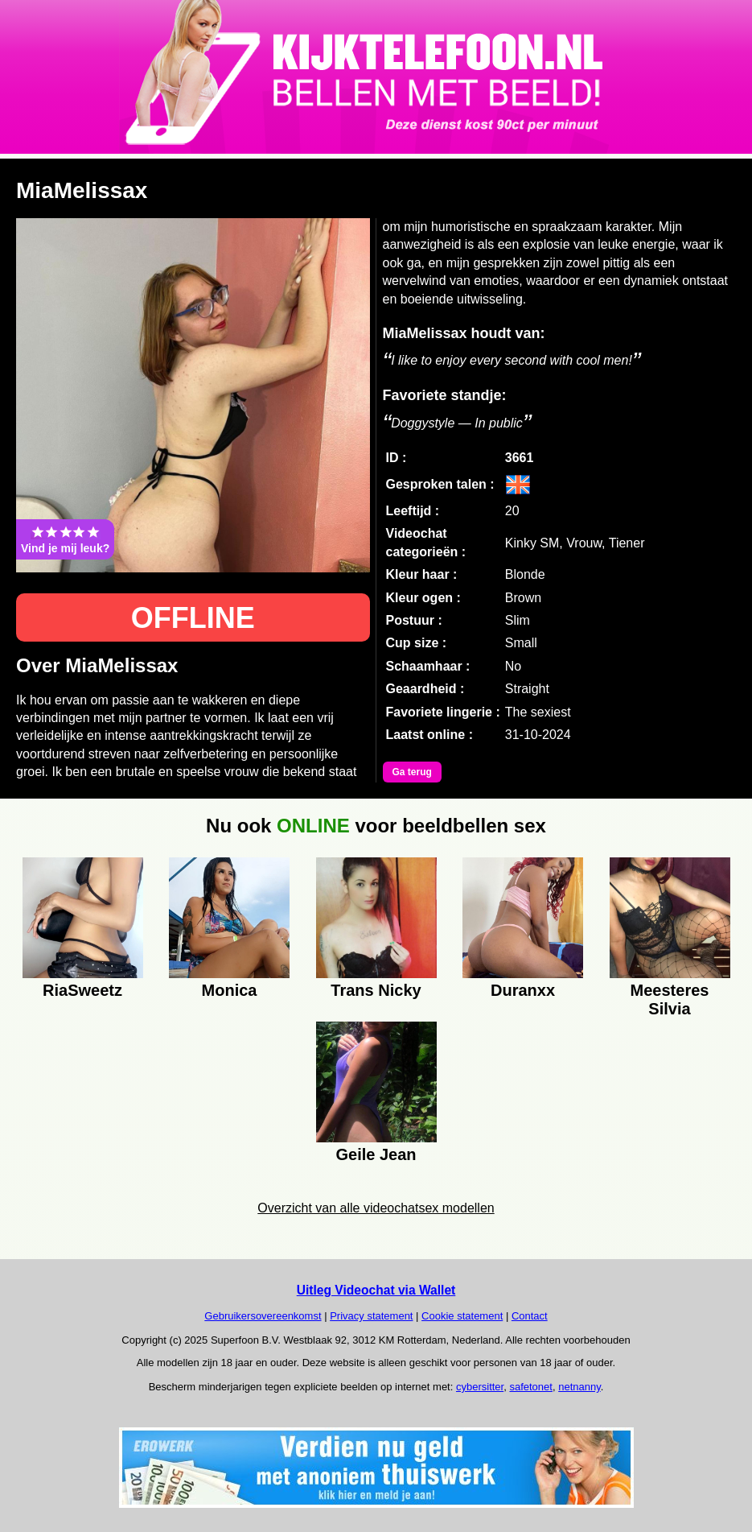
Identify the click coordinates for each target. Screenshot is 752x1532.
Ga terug (412, 772)
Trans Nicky (376, 990)
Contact (530, 1316)
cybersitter (479, 1387)
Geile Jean (375, 1154)
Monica (229, 990)
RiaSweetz (82, 990)
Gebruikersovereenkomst (262, 1316)
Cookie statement (462, 1316)
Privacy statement (371, 1316)
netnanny (579, 1387)
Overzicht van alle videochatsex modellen (375, 1208)
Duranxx (523, 990)
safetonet (531, 1387)
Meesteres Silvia (670, 997)
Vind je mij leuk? (65, 539)
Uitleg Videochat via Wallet (376, 1290)
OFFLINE (193, 617)
